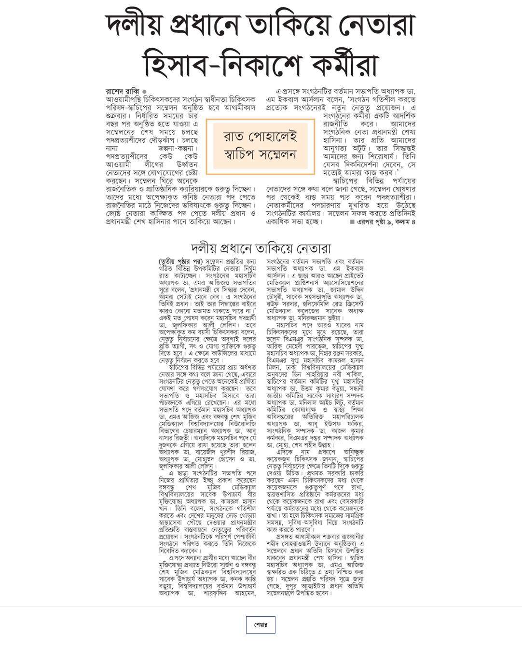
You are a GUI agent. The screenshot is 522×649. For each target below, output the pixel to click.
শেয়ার (260, 625)
